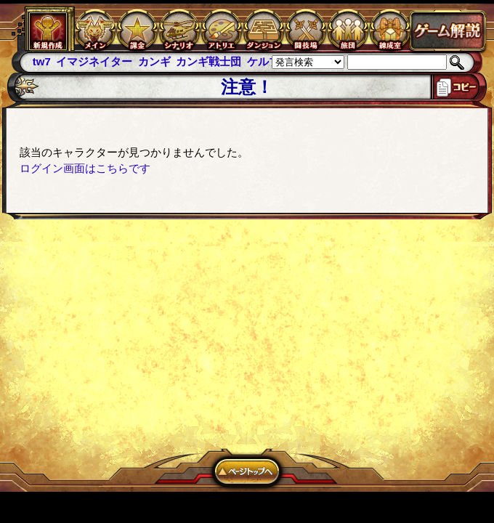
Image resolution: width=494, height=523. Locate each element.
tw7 (42, 61)
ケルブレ (269, 61)
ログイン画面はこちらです (85, 168)
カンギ (154, 61)
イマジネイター (94, 61)
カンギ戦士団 (208, 61)
